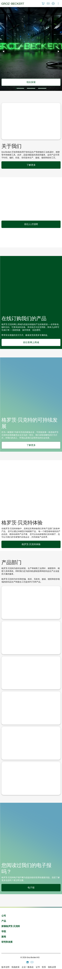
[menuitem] (43, 3)
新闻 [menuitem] (3, 936)
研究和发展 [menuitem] (7, 942)
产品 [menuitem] (3, 921)
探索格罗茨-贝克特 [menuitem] (10, 926)
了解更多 (31, 165)
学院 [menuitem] (3, 931)
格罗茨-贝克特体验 (31, 544)
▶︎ (59, 51)
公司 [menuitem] (3, 915)
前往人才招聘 (31, 224)
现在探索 (31, 82)
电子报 (31, 887)
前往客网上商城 (31, 342)
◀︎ (4, 51)
